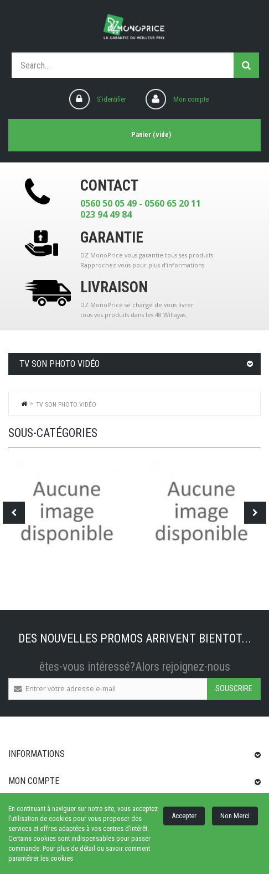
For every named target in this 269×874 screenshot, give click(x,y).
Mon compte (191, 99)
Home (24, 403)
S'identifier (111, 99)
